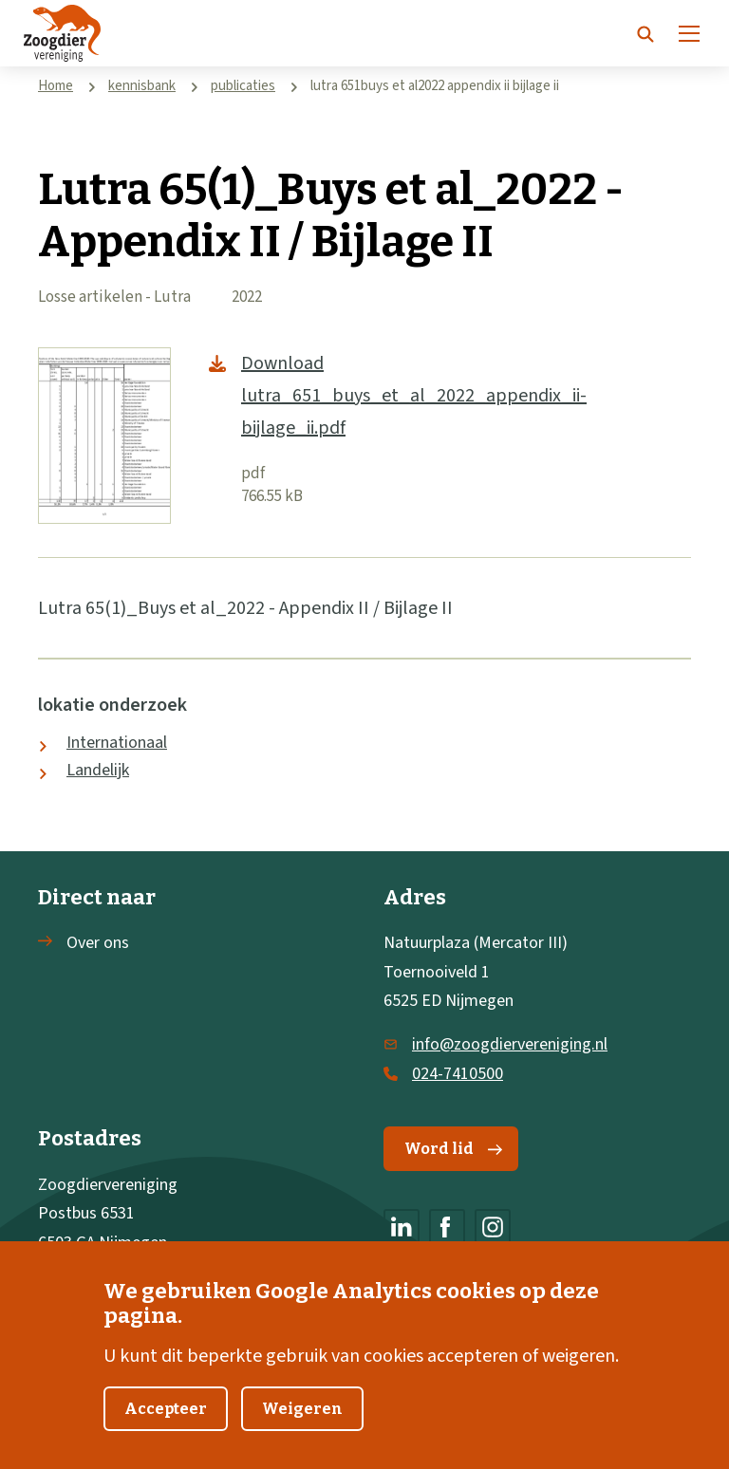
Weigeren (302, 1434)
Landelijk (97, 770)
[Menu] (689, 33)
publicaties (243, 86)
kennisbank (142, 86)
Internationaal (116, 742)
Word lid (453, 1149)
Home (55, 86)
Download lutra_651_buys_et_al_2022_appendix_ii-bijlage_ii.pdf (414, 395)
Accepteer (165, 1434)
